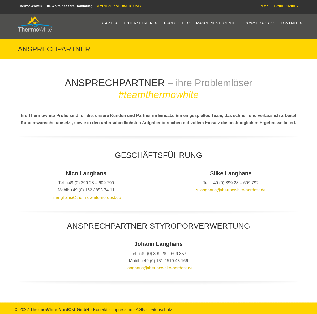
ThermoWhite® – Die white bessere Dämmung (35, 24)
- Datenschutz (159, 309)
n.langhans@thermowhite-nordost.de (86, 197)
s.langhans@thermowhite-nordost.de (231, 190)
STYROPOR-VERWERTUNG (118, 6)
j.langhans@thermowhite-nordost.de (158, 268)
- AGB (140, 309)
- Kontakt (100, 309)
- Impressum (121, 309)
